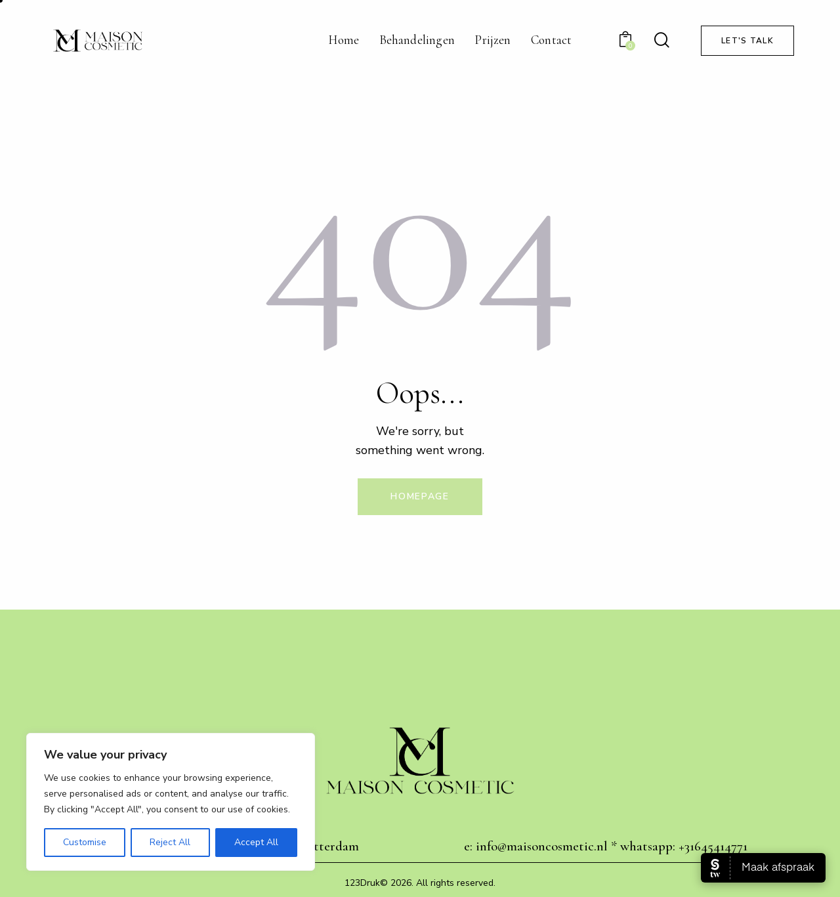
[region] (170, 802)
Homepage (420, 496)
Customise (84, 842)
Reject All (170, 842)
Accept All (256, 842)
